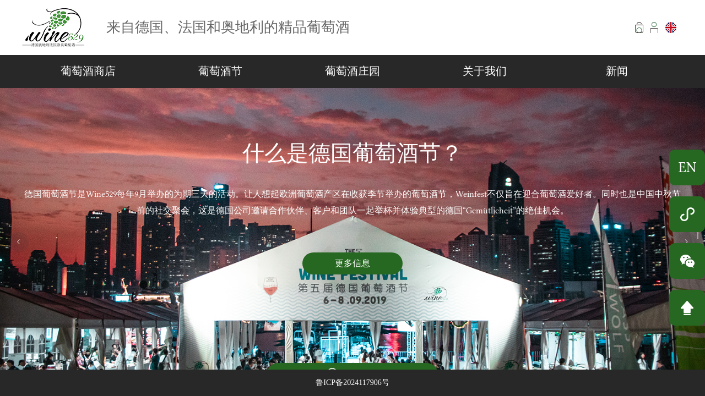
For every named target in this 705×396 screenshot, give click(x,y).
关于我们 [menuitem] (485, 71)
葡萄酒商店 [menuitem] (88, 71)
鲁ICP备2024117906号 (352, 382)
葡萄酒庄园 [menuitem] (352, 71)
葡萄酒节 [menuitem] (220, 71)
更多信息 (352, 263)
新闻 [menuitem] (617, 71)
